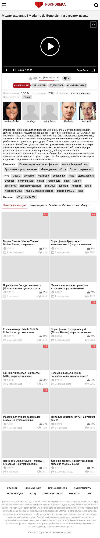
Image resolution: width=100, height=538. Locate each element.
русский (63, 185)
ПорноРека (44, 532)
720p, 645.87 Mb (26, 197)
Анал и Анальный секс (75, 164)
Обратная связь (52, 493)
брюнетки (10, 185)
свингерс (43, 175)
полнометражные (30, 185)
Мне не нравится (35, 78)
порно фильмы (65, 190)
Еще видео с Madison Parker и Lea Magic (59, 205)
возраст (9, 180)
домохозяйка (86, 175)
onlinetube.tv (82, 488)
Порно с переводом (81, 169)
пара (71, 175)
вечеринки (59, 175)
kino (80, 190)
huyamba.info (32, 488)
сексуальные (25, 180)
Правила (74, 493)
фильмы (50, 185)
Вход (33, 493)
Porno (50, 4)
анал (67, 180)
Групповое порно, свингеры (21, 169)
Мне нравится (30, 78)
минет (77, 180)
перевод (76, 185)
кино (88, 185)
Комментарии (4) (76, 85)
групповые (54, 180)
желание (29, 175)
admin (27, 97)
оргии (40, 180)
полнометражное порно (39, 190)
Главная (12, 488)
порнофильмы (13, 190)
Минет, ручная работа (53, 169)
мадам (16, 175)
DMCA (90, 493)
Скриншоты (39, 85)
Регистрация (15, 493)
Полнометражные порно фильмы (38, 164)
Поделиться (56, 85)
